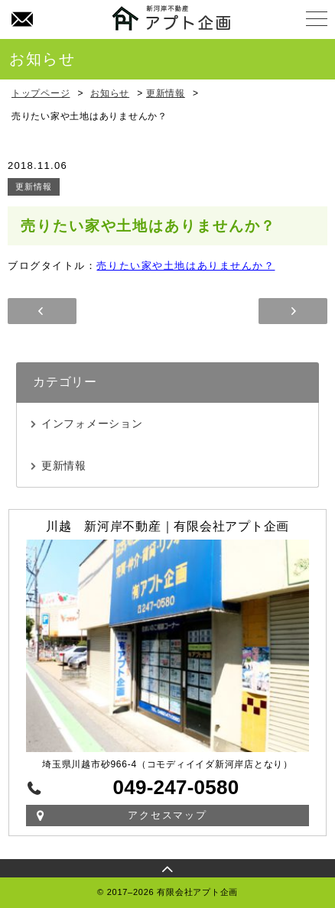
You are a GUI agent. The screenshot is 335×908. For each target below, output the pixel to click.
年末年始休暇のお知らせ (293, 311)
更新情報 (33, 186)
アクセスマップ (168, 815)
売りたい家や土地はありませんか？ (185, 265)
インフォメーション (92, 423)
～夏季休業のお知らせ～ (42, 311)
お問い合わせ (21, 19)
